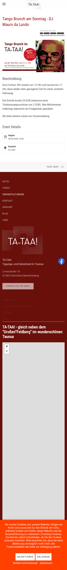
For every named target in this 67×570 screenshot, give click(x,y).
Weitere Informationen (25, 563)
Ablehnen (43, 557)
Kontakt (7, 203)
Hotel (6, 183)
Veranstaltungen (13, 196)
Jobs (5, 222)
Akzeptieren (25, 557)
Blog (5, 215)
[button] (4, 4)
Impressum (46, 563)
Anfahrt (7, 209)
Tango (6, 190)
